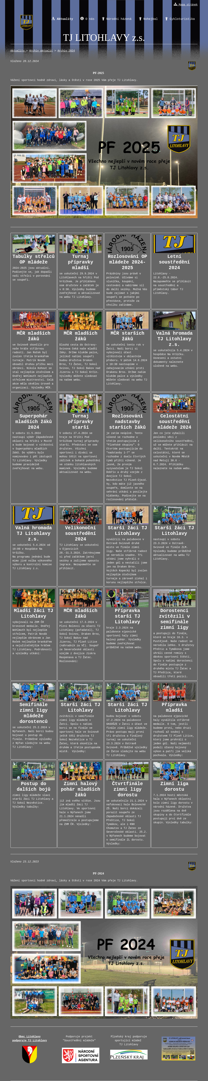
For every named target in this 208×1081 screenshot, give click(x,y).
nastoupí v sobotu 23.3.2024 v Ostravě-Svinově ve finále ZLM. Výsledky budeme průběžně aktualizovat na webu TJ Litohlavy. (174, 533)
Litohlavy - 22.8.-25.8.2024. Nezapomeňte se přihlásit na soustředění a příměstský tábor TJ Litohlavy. (174, 265)
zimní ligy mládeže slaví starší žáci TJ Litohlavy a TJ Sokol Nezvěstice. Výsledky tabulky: (34, 785)
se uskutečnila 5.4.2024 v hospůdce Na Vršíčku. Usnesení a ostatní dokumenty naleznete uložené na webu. (174, 339)
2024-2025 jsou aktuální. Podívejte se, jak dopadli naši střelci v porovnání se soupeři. (34, 258)
